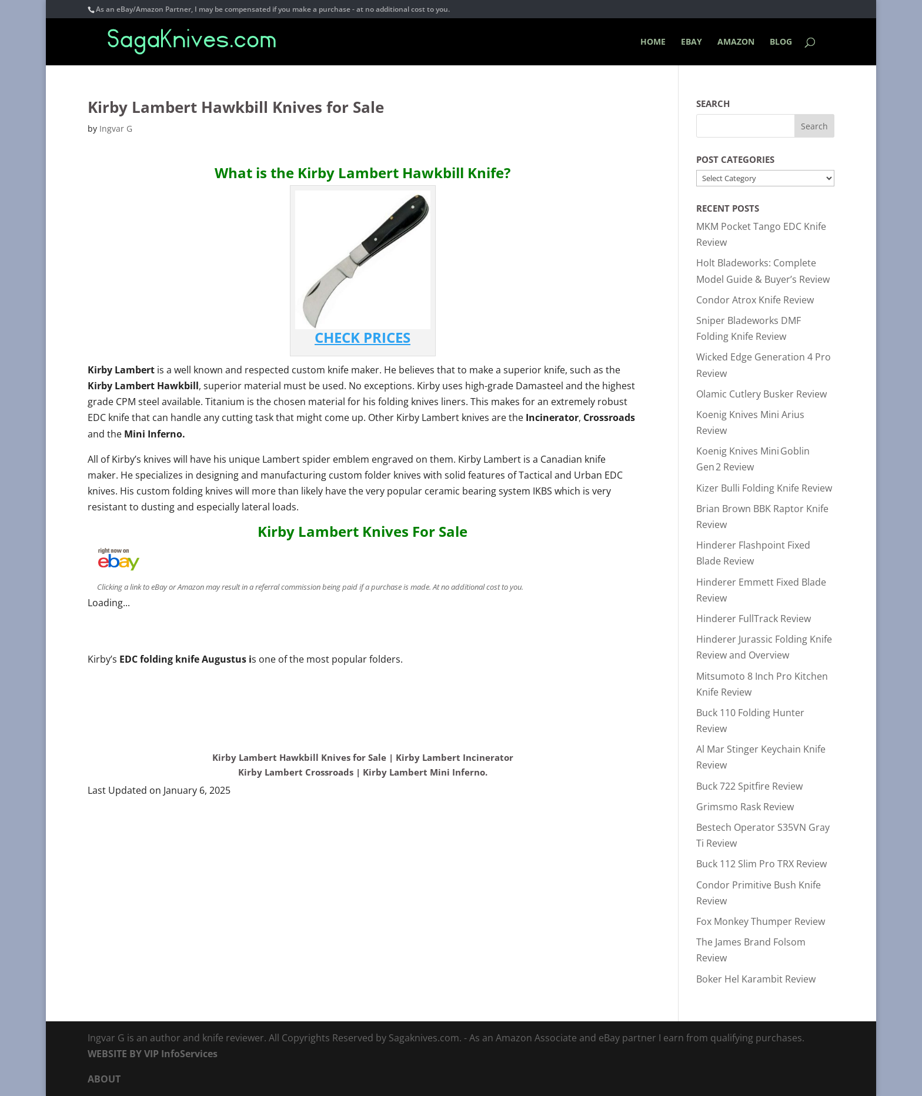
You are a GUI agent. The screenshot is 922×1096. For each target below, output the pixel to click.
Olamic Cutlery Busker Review (761, 393)
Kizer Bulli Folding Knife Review (764, 488)
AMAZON (735, 42)
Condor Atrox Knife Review (755, 299)
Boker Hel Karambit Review (756, 979)
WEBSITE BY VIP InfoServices (153, 1053)
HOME (653, 42)
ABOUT (104, 1078)
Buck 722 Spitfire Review (749, 786)
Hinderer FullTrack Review (753, 618)
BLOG (781, 42)
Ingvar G (115, 128)
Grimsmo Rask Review (745, 806)
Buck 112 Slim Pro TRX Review (761, 863)
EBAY (691, 42)
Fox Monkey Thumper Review (760, 921)
